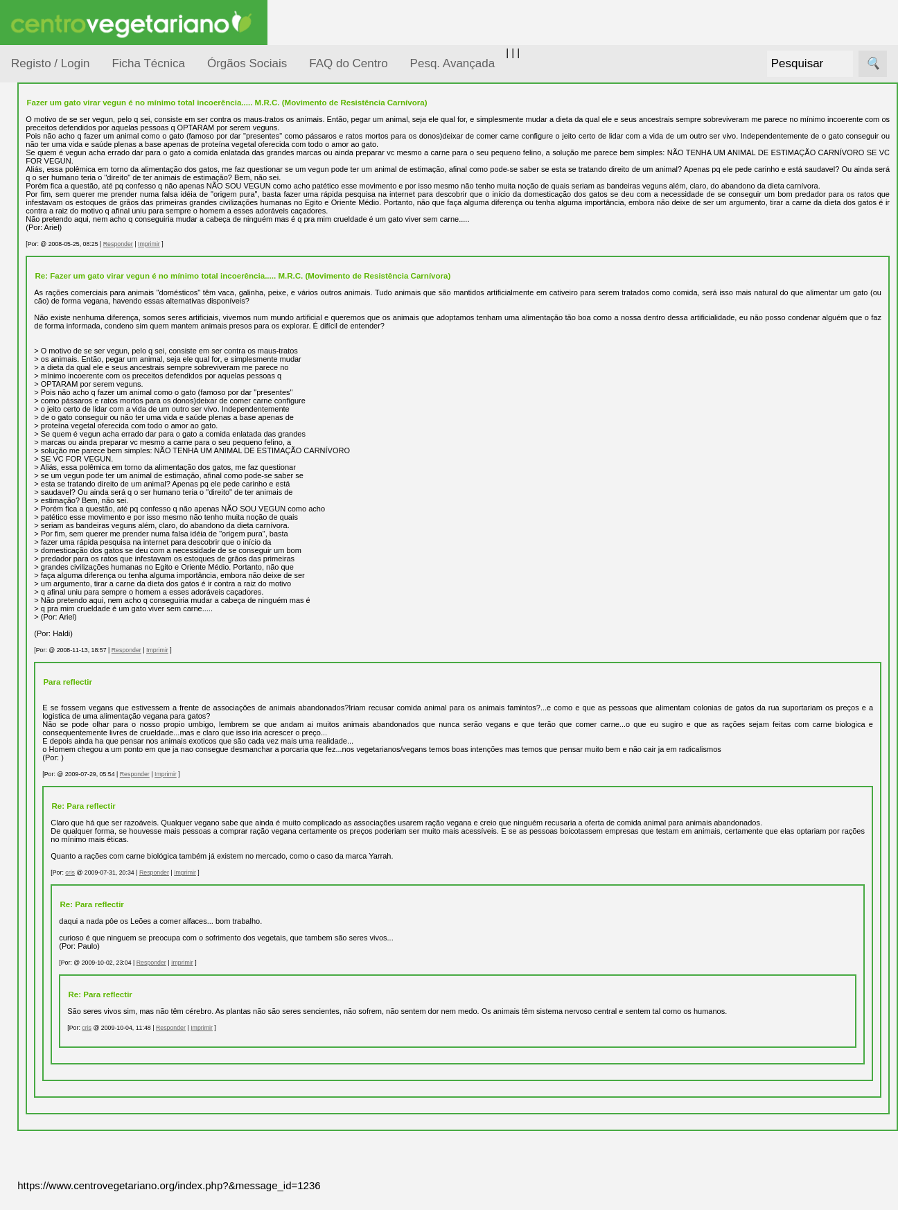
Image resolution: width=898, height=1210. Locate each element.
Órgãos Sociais (247, 63)
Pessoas (48, 412)
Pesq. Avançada (452, 63)
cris (191, 889)
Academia (67, 619)
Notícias (46, 359)
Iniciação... (53, 305)
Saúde (43, 438)
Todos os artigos (82, 922)
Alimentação (56, 210)
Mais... (26, 860)
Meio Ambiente (62, 331)
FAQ (54, 900)
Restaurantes (75, 744)
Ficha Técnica (148, 63)
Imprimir (270, 252)
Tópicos (29, 174)
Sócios (26, 1022)
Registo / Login (50, 63)
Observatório (57, 385)
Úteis (23, 704)
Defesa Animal (61, 278)
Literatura (66, 664)
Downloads (70, 945)
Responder (239, 252)
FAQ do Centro (348, 63)
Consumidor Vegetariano (56, 244)
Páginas (30, 474)
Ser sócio (66, 1063)
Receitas (64, 536)
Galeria (61, 641)
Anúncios (65, 558)
